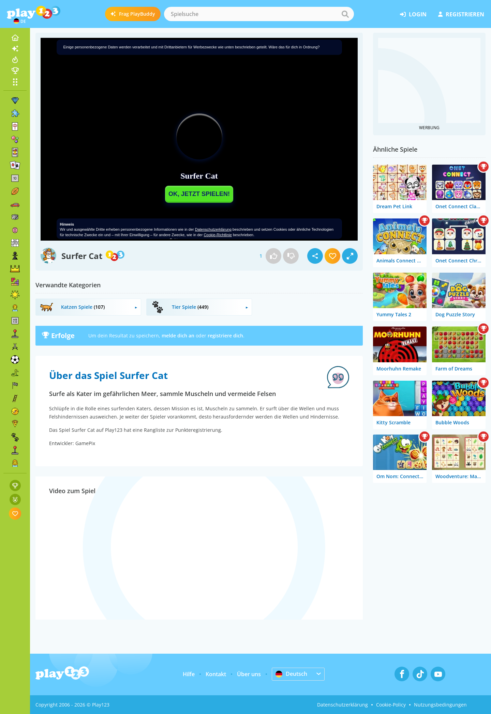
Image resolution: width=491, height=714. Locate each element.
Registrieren (461, 14)
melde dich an (178, 335)
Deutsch (291, 674)
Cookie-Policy (391, 704)
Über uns (249, 674)
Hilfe (189, 674)
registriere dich (225, 335)
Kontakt (216, 674)
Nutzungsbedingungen (440, 704)
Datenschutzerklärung (342, 704)
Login (413, 14)
